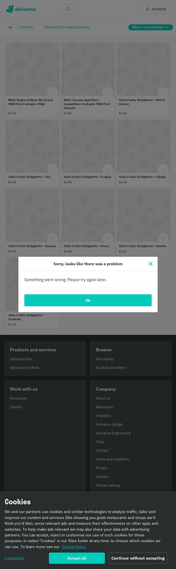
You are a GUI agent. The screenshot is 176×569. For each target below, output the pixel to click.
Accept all (77, 559)
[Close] (151, 264)
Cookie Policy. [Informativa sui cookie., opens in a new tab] (74, 548)
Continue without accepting (138, 559)
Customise (14, 559)
